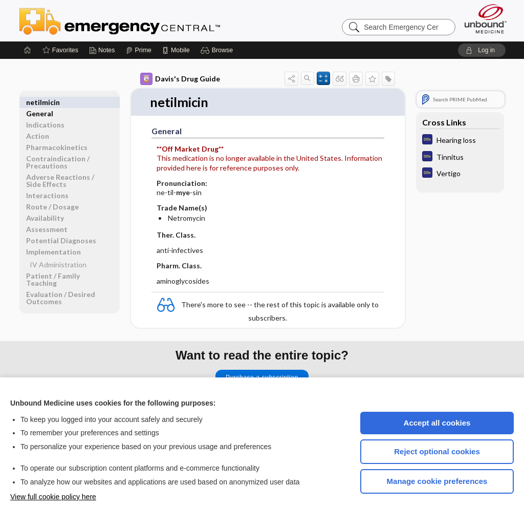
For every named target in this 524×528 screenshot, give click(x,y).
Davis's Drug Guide (180, 79)
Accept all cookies (437, 422)
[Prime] (138, 50)
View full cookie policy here (53, 497)
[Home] (27, 50)
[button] (218, 50)
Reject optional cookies (437, 451)
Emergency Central (146, 20)
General (39, 102)
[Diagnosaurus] (460, 140)
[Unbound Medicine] (485, 19)
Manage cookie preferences (437, 481)
